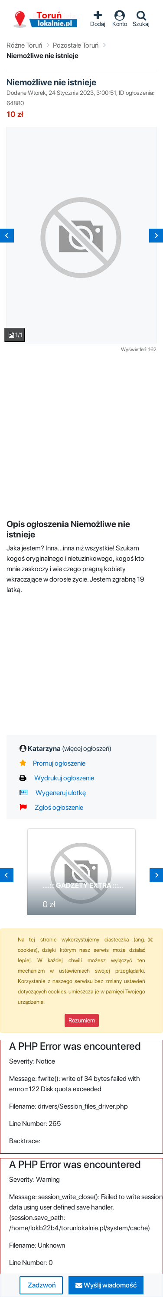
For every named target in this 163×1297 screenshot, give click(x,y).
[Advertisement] (81, 434)
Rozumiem (81, 1020)
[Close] (150, 939)
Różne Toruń (24, 45)
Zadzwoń (41, 1285)
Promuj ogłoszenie (52, 763)
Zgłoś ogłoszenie (51, 807)
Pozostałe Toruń (75, 45)
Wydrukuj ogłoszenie (57, 778)
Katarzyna (69, 748)
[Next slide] (156, 236)
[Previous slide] (7, 236)
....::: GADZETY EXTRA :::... (82, 885)
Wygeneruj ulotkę (53, 793)
